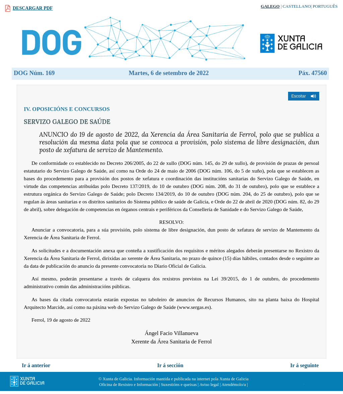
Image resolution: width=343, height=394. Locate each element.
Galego (270, 6)
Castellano (297, 6)
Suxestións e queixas (179, 384)
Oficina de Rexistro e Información (128, 384)
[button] (303, 96)
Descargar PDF (33, 8)
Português (325, 6)
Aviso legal (209, 384)
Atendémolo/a (233, 384)
